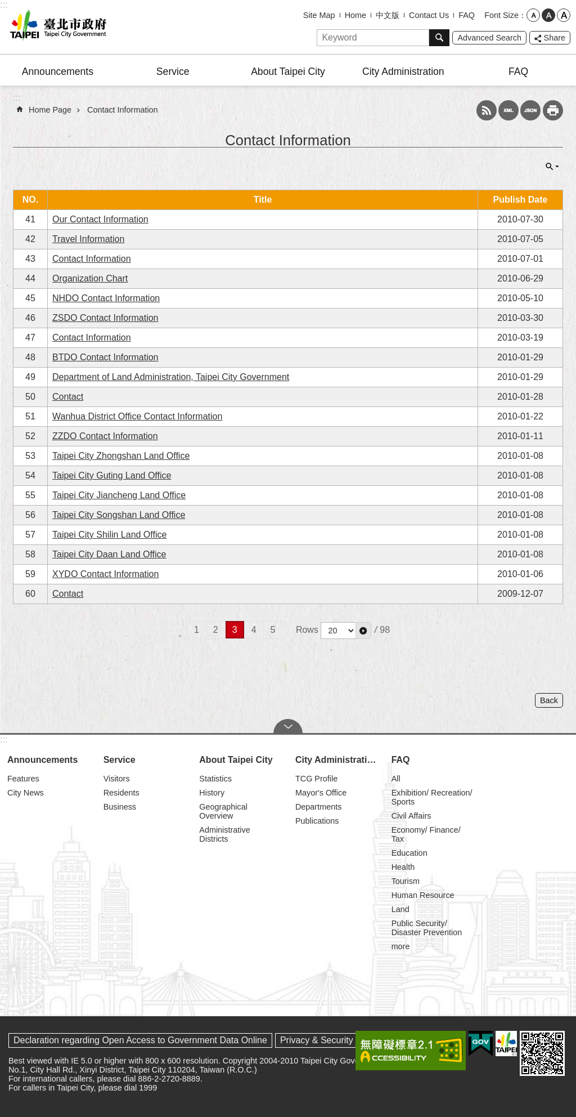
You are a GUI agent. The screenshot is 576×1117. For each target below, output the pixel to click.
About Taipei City (288, 71)
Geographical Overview (223, 811)
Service (173, 71)
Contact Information (122, 109)
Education (410, 852)
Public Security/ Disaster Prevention (427, 928)
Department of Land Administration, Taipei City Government (170, 377)
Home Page (50, 109)
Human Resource (423, 895)
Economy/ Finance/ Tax (426, 834)
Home (355, 15)
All (396, 778)
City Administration (403, 71)
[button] (363, 630)
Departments (318, 806)
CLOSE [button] (552, 166)
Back (549, 700)
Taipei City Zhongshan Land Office (121, 456)
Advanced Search (489, 37)
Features (23, 778)
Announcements (57, 71)
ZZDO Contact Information (105, 436)
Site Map (319, 15)
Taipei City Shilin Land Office (109, 534)
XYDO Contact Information (105, 574)
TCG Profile (316, 778)
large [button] (563, 15)
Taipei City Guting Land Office (111, 475)
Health (403, 867)
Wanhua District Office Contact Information (137, 416)
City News (25, 792)
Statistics (215, 778)
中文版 (387, 15)
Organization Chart (90, 278)
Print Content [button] (553, 110)
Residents (122, 792)
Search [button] (439, 37)
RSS (486, 110)
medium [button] (548, 15)
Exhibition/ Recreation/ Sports (432, 797)
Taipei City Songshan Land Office (118, 515)
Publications (317, 820)
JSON (530, 110)
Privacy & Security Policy (330, 1040)
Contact (67, 396)
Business (120, 806)
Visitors (117, 778)
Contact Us (429, 15)
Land (401, 909)
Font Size (501, 15)
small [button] (533, 15)
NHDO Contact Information (106, 298)
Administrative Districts (224, 834)
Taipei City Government (56, 27)
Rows (307, 630)
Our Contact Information (100, 219)
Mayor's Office (320, 792)
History (211, 792)
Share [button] (554, 37)
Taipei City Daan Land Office (109, 554)
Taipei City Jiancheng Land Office (119, 495)
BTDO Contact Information (105, 357)
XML (508, 110)
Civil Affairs (411, 815)
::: (3, 5)
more (401, 946)
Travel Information (88, 239)
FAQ (466, 15)
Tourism (406, 881)
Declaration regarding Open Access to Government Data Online (140, 1040)
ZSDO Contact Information (105, 318)
